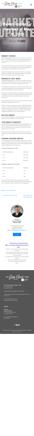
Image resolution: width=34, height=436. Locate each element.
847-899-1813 (18, 229)
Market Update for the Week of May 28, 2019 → (27, 196)
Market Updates (22, 38)
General (16, 38)
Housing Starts (22, 58)
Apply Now (20, 183)
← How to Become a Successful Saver (9, 195)
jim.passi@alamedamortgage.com (18, 230)
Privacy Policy (19, 331)
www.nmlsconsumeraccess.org (10, 300)
